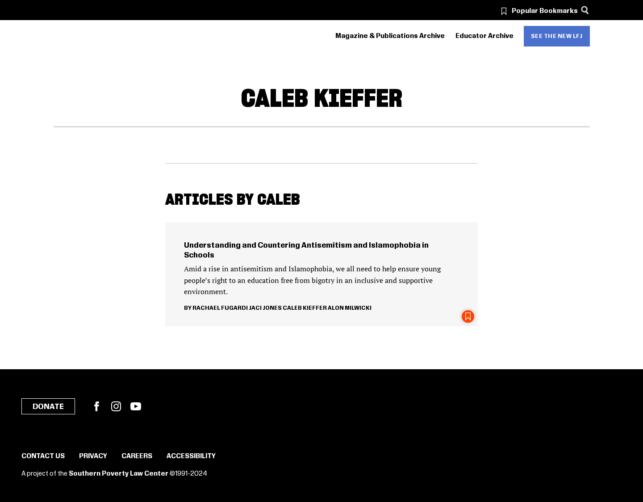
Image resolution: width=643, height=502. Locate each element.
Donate (48, 406)
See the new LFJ (557, 36)
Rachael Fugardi (220, 308)
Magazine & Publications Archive (390, 36)
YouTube (135, 406)
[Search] (585, 10)
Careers (136, 456)
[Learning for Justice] (104, 36)
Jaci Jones (265, 308)
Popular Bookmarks (545, 11)
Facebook (96, 406)
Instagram (116, 406)
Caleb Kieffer (305, 308)
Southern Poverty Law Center (118, 474)
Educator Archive (484, 36)
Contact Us (43, 456)
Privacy (93, 456)
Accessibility (191, 456)
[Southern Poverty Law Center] (61, 36)
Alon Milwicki (350, 308)
